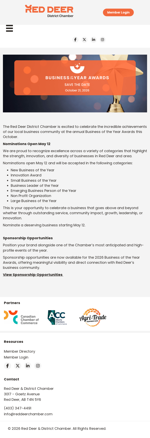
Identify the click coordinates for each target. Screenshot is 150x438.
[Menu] (11, 28)
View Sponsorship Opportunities (33, 274)
